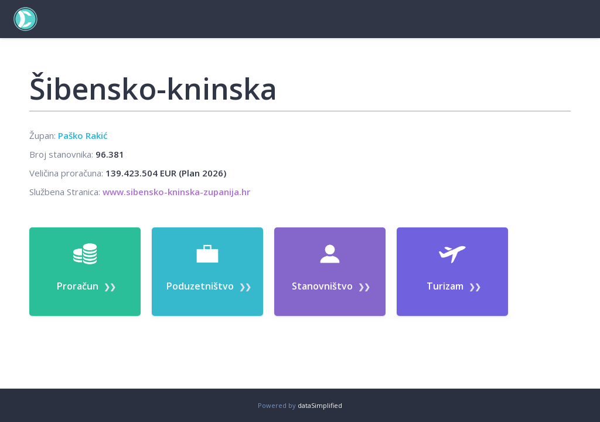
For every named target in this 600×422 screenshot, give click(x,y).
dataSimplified (320, 405)
